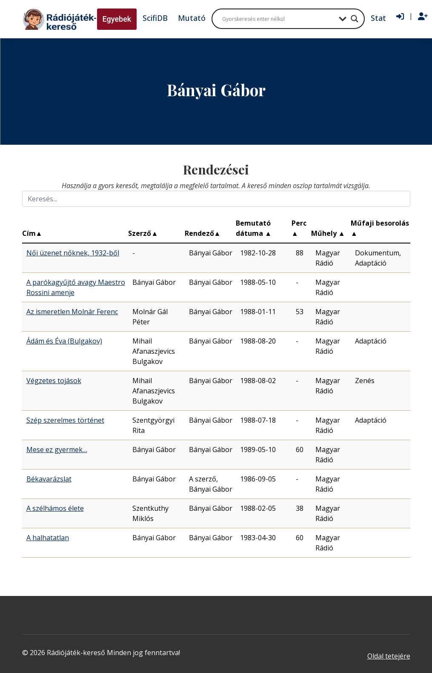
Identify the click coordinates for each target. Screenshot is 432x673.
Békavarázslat (49, 479)
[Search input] (278, 19)
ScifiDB (155, 18)
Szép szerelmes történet (65, 420)
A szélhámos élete (55, 508)
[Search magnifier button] (354, 19)
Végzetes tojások (53, 380)
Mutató (192, 18)
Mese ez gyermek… (56, 449)
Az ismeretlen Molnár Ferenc (72, 311)
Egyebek (117, 18)
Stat (378, 18)
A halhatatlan (47, 537)
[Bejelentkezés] (400, 17)
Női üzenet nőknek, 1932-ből (72, 253)
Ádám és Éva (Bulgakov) (64, 341)
